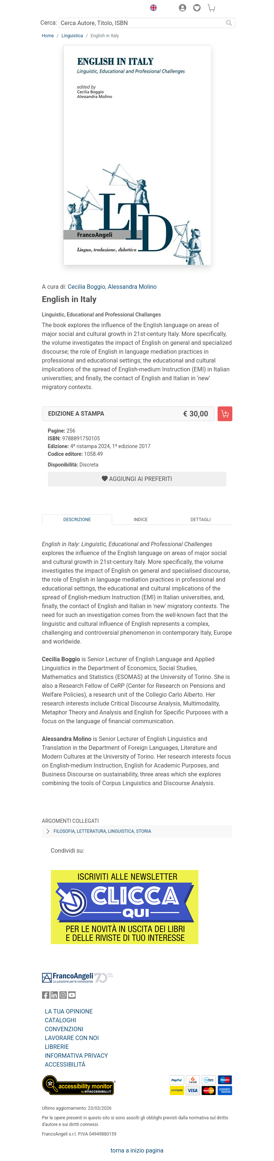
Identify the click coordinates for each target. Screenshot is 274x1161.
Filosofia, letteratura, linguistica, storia (102, 831)
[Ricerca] (229, 23)
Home (48, 35)
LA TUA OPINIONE (69, 1011)
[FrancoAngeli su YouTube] (72, 996)
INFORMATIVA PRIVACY (76, 1055)
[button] (152, 9)
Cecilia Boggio (86, 286)
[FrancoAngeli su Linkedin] (54, 996)
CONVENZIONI (64, 1029)
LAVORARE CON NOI (72, 1038)
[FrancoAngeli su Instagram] (63, 996)
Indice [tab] (141, 519)
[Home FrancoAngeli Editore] (67, 9)
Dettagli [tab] (201, 519)
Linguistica (72, 35)
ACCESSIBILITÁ (65, 1064)
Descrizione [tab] (77, 519)
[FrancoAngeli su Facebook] (45, 996)
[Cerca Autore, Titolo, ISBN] (141, 23)
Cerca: (49, 22)
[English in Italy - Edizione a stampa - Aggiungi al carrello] (225, 413)
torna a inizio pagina (137, 1150)
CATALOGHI (60, 1020)
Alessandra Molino (132, 286)
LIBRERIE (57, 1046)
